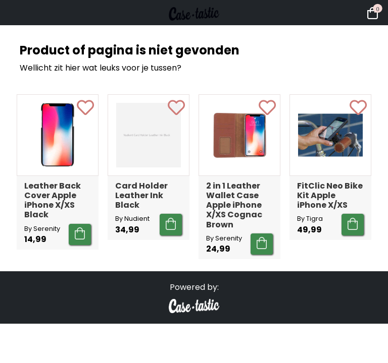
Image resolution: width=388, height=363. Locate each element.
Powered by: (194, 287)
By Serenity (42, 228)
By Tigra (310, 218)
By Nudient (132, 218)
